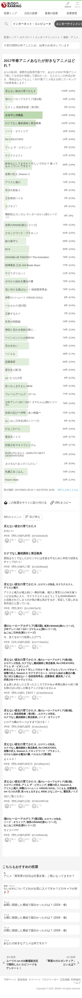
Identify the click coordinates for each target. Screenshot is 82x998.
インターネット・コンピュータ (32, 23)
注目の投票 (30, 13)
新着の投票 (51, 13)
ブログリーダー (50, 979)
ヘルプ (77, 982)
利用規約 (76, 979)
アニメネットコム (69, 489)
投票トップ (10, 13)
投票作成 (68, 7)
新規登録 (22, 979)
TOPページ (10, 979)
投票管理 (72, 13)
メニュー (77, 7)
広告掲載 (65, 979)
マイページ (34, 979)
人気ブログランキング (11, 5)
